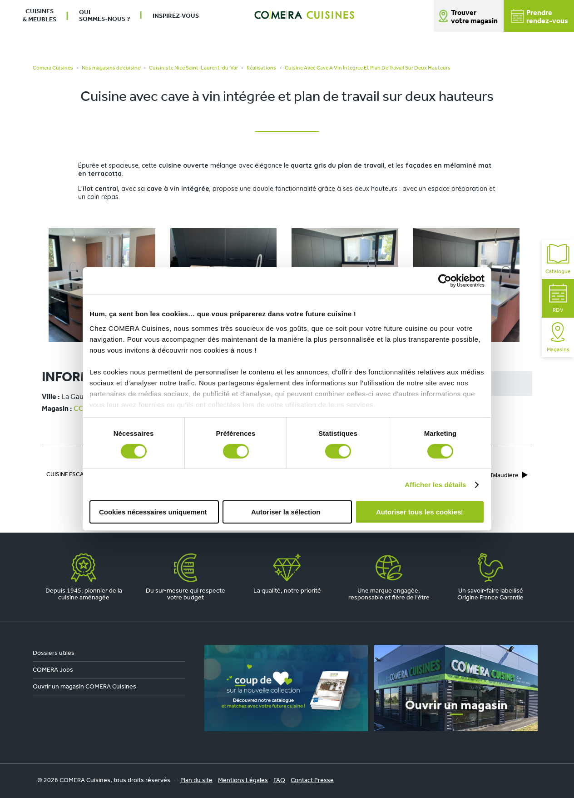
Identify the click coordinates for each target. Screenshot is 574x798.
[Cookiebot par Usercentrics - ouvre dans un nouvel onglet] (445, 281)
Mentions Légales (243, 780)
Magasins (558, 337)
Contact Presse (312, 780)
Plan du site (196, 780)
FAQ (279, 780)
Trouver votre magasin (474, 17)
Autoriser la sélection (286, 512)
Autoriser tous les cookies (418, 512)
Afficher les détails (435, 485)
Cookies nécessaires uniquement (153, 512)
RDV (558, 298)
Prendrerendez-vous (539, 17)
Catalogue (557, 259)
